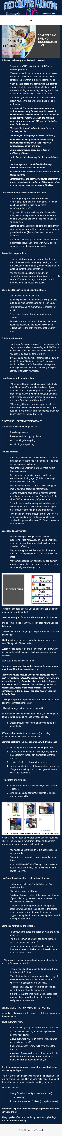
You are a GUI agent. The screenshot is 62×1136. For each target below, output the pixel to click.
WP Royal (38, 1130)
